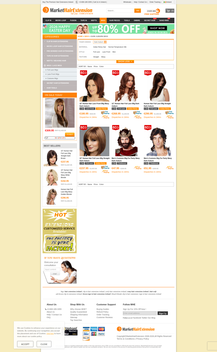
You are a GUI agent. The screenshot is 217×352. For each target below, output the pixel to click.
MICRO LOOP (60, 20)
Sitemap (73, 317)
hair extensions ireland (73, 291)
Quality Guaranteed (78, 312)
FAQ (49, 317)
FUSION (73, 20)
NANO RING (164, 20)
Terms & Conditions (126, 339)
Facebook (137, 318)
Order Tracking (155, 2)
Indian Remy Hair (99, 47)
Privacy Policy (142, 339)
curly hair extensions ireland (116, 291)
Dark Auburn (100, 42)
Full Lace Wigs (52, 70)
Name (89, 66)
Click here (50, 333)
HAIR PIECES (114, 20)
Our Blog (151, 318)
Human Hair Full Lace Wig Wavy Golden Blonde (67, 191)
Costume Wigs (52, 78)
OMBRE (137, 20)
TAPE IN (83, 20)
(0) (172, 10)
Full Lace (96, 52)
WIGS (103, 20)
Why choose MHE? (78, 309)
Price (96, 66)
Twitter (144, 318)
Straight (96, 57)
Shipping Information (79, 315)
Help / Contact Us (140, 2)
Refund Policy (102, 312)
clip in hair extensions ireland (93, 291)
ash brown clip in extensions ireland (69, 294)
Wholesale (127, 2)
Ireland (169, 2)
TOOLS (127, 20)
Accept (25, 344)
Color (101, 66)
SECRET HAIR (149, 20)
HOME (80, 36)
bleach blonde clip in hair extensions (125, 294)
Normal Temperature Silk (117, 47)
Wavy (103, 57)
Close (44, 344)
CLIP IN (48, 20)
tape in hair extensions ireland (150, 294)
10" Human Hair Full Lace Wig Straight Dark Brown (67, 154)
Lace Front (106, 52)
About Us (51, 312)
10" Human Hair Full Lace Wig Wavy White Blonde (67, 173)
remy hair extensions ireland (137, 291)
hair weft (153, 291)
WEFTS (94, 20)
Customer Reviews (105, 317)
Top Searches (76, 320)
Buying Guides (103, 309)
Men (114, 52)
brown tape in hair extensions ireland (96, 294)
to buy (70, 134)
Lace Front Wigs (53, 74)
